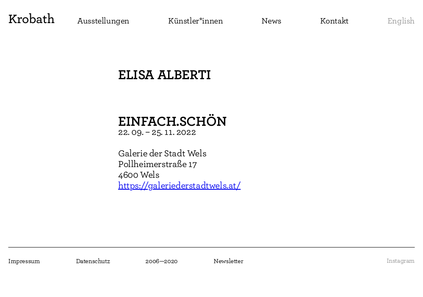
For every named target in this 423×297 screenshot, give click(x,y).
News (271, 21)
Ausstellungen (103, 21)
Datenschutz (93, 261)
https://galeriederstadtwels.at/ (179, 185)
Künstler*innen (195, 21)
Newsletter (228, 261)
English (401, 21)
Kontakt (334, 21)
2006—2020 (161, 261)
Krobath (31, 19)
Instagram (401, 260)
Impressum (24, 261)
